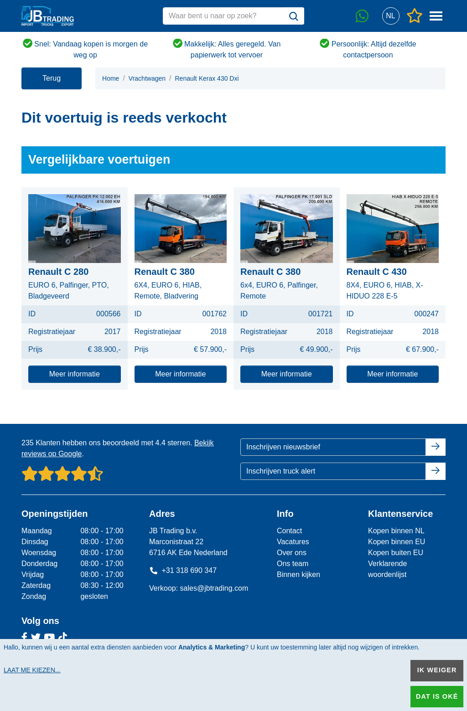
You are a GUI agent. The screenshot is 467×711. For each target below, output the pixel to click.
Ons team (292, 563)
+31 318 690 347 (183, 570)
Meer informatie (74, 374)
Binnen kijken (298, 574)
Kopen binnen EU (396, 542)
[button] (391, 16)
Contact (289, 531)
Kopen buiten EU (395, 552)
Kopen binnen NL (396, 531)
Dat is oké (437, 696)
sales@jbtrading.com (214, 588)
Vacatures (293, 542)
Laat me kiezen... (32, 670)
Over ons (291, 552)
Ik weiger (437, 670)
